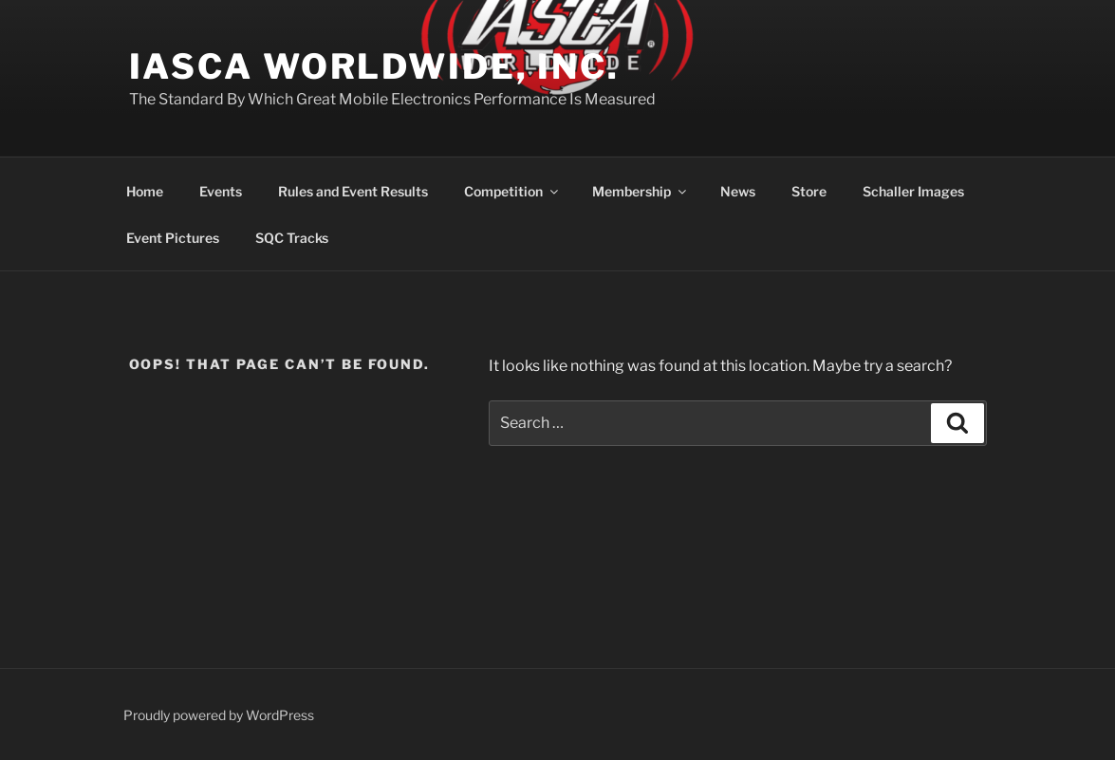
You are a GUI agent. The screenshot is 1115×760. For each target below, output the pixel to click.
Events (220, 191)
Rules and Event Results (353, 191)
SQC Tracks (291, 238)
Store (809, 191)
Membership (640, 191)
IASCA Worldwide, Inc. (374, 66)
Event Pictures (172, 238)
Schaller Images (913, 191)
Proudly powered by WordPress (218, 715)
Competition (512, 191)
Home (144, 191)
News (737, 191)
